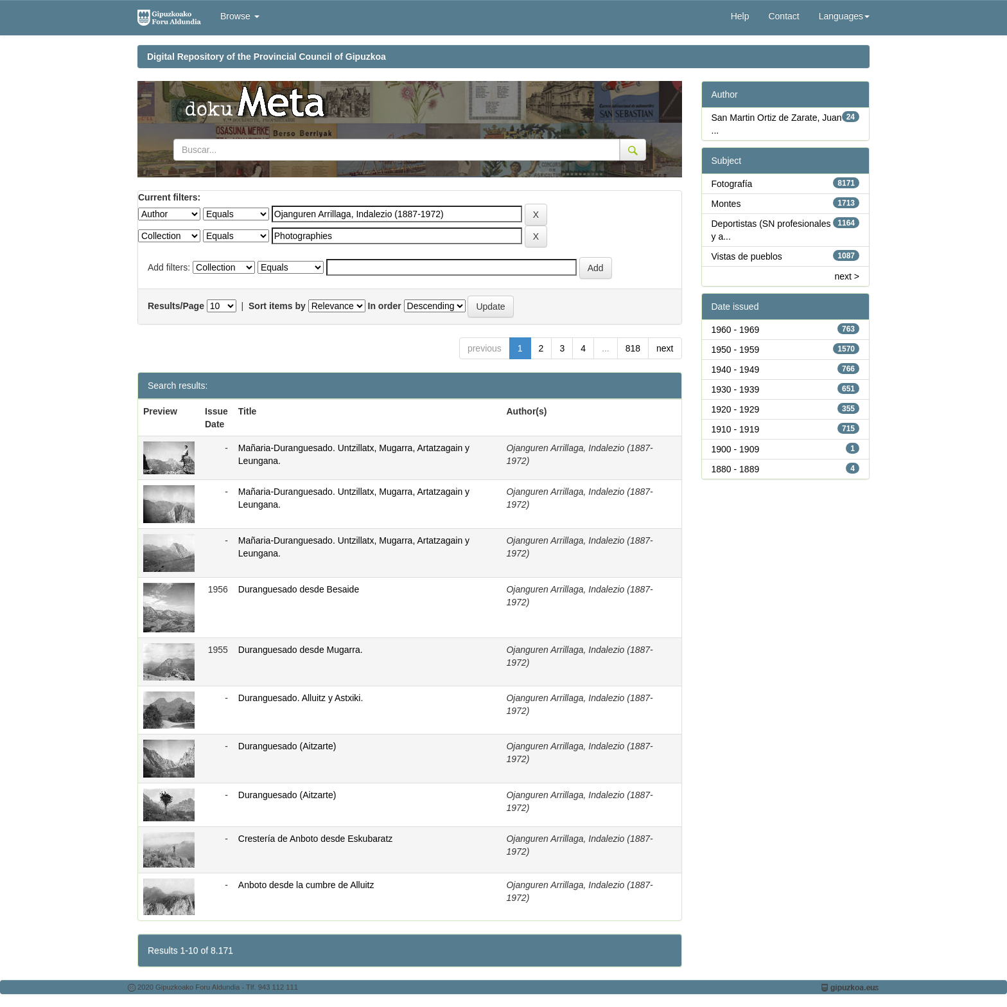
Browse (239, 16)
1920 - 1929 (736, 409)
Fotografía (732, 184)
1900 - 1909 (736, 449)
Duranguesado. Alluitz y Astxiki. (300, 698)
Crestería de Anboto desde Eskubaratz (315, 838)
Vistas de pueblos (747, 256)
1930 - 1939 (736, 389)
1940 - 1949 (736, 369)
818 (633, 348)
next (664, 348)
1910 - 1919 (736, 429)
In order (384, 306)
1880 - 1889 (736, 469)
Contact (783, 16)
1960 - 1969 (736, 330)
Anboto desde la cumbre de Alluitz (306, 885)
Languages (844, 16)
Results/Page (176, 306)
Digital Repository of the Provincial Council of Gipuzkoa (266, 56)
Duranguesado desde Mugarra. (300, 650)
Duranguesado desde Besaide (298, 589)
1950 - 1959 (736, 349)
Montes (726, 204)
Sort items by (277, 306)
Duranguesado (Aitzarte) (287, 746)
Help (740, 16)
